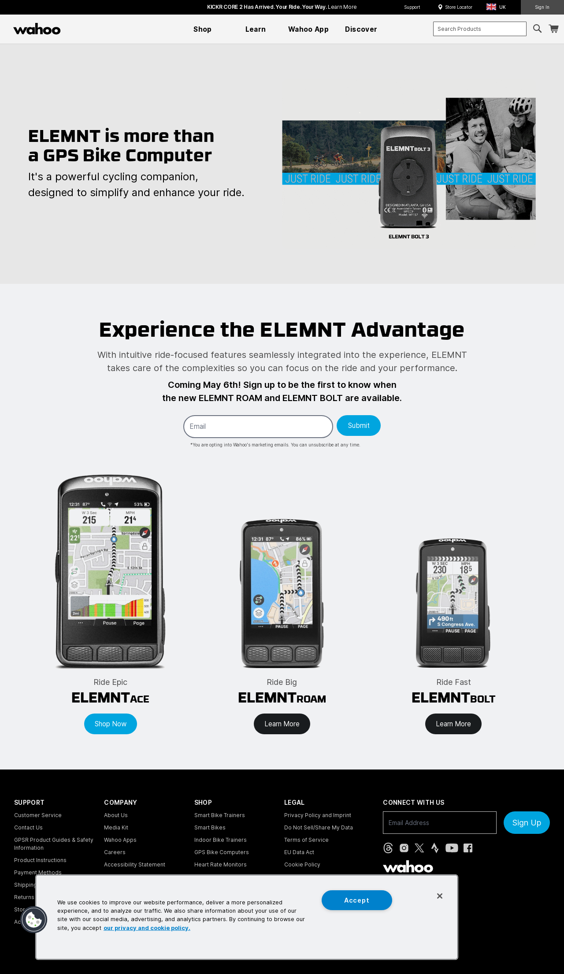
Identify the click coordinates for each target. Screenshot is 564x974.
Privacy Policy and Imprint (317, 815)
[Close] (439, 896)
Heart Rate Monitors (220, 864)
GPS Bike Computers (221, 852)
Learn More (282, 724)
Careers (115, 852)
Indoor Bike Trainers (220, 839)
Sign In (542, 7)
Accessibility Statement (134, 864)
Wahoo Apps (120, 839)
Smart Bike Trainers (219, 815)
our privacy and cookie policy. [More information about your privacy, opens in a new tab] (147, 927)
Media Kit (116, 827)
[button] (498, 7)
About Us (116, 815)
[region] (246, 917)
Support (412, 7)
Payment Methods (38, 872)
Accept (356, 900)
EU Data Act (299, 852)
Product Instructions (40, 860)
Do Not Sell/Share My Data (318, 827)
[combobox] (480, 29)
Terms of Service (306, 839)
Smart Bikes (210, 827)
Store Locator (458, 7)
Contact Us (28, 827)
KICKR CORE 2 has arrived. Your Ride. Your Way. (282, 7)
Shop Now (110, 724)
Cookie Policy (302, 864)
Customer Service (38, 815)
